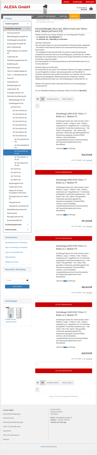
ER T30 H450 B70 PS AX (22, 145)
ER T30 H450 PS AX (20, 141)
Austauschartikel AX (14, 225)
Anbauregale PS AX (16, 188)
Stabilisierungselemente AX (17, 65)
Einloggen (17, 291)
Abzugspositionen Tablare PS (18, 203)
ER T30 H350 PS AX (20, 134)
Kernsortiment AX (13, 38)
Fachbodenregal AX (13, 34)
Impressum (7, 436)
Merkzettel (90, 2)
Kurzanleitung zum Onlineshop (16, 247)
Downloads (8, 16)
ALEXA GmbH (46, 452)
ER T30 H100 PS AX (20, 116)
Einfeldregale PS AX (16, 108)
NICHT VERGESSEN (14, 52)
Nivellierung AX (12, 69)
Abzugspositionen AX (15, 222)
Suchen (66, 2)
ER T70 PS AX (16, 181)
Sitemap (6, 444)
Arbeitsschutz (10, 235)
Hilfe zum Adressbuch (11, 440)
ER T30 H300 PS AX (20, 130)
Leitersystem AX (13, 94)
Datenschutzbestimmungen (13, 427)
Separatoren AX (14, 207)
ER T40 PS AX (16, 174)
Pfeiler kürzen (11, 324)
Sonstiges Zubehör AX (15, 98)
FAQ (18, 16)
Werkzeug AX (12, 218)
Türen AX (10, 83)
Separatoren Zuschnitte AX (19, 211)
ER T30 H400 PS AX (20, 137)
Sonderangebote (12, 29)
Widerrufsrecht (8, 423)
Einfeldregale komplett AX (16, 45)
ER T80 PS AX (16, 185)
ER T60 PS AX (16, 178)
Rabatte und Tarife (11, 267)
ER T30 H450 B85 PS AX (22, 151)
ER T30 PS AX (16, 112)
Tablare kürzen (11, 327)
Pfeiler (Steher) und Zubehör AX (17, 57)
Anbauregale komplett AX (16, 49)
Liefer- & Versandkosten (14, 257)
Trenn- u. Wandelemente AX (17, 80)
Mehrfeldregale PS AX (17, 105)
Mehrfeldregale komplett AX (17, 41)
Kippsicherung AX (13, 73)
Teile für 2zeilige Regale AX (17, 76)
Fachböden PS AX (15, 192)
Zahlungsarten (10, 262)
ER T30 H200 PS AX (20, 119)
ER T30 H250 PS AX (20, 126)
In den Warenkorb (63, 177)
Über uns (63, 16)
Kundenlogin (77, 2)
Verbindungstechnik (13, 230)
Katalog (74, 16)
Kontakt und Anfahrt (46, 16)
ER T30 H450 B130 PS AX (21, 169)
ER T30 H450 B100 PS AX (21, 157)
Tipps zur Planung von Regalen (16, 252)
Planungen (29, 16)
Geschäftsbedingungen (11, 419)
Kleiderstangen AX (14, 90)
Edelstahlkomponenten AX (17, 214)
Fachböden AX (12, 62)
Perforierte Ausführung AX (16, 101)
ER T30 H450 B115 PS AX (21, 163)
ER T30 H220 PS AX (20, 123)
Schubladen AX (12, 87)
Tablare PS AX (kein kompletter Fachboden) (17, 197)
